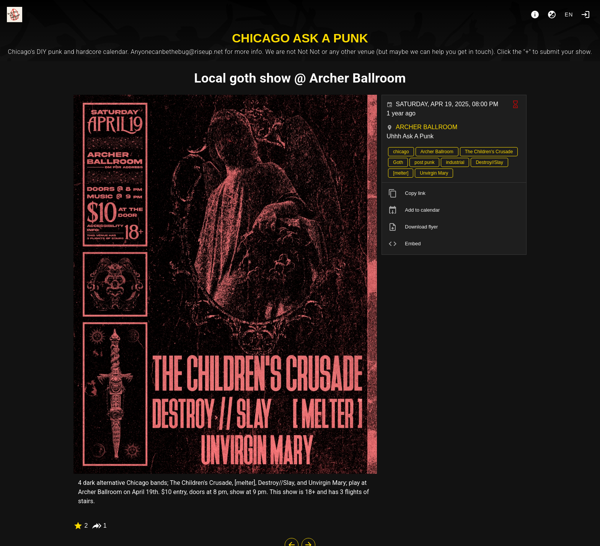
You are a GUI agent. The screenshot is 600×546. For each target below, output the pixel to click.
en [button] (569, 14)
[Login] (585, 14)
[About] (535, 14)
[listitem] (454, 193)
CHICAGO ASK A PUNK (300, 38)
